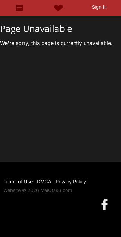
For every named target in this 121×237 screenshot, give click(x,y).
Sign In (99, 7)
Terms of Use (18, 181)
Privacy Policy (71, 181)
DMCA (44, 181)
